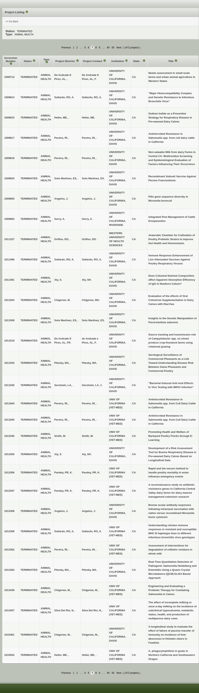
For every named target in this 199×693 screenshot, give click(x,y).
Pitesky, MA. (89, 362)
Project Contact (93, 61)
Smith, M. (87, 435)
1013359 (9, 531)
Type (46, 59)
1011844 (9, 403)
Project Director (65, 61)
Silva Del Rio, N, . (92, 610)
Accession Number (10, 59)
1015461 (9, 634)
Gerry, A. (87, 218)
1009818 (9, 158)
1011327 (9, 239)
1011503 (9, 300)
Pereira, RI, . (89, 137)
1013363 (9, 569)
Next (118, 47)
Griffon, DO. (89, 239)
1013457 (9, 610)
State (136, 61)
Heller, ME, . (89, 654)
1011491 (9, 279)
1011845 (9, 419)
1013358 (9, 511)
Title (171, 61)
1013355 (9, 454)
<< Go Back (11, 21)
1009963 (9, 218)
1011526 (9, 385)
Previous (66, 47)
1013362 (9, 549)
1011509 (9, 320)
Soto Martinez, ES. (93, 178)
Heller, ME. (88, 117)
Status (28, 61)
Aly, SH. (86, 279)
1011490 (9, 259)
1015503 (9, 654)
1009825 (9, 178)
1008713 (9, 76)
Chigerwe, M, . (90, 590)
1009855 (9, 198)
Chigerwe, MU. (91, 300)
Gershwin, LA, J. (92, 385)
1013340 (9, 435)
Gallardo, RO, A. (92, 97)
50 (113, 47)
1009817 (9, 137)
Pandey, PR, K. (91, 472)
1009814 (9, 97)
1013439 (9, 590)
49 (108, 47)
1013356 (9, 472)
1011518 (9, 340)
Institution (118, 61)
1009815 (9, 117)
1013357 (9, 490)
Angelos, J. (89, 198)
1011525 (9, 362)
